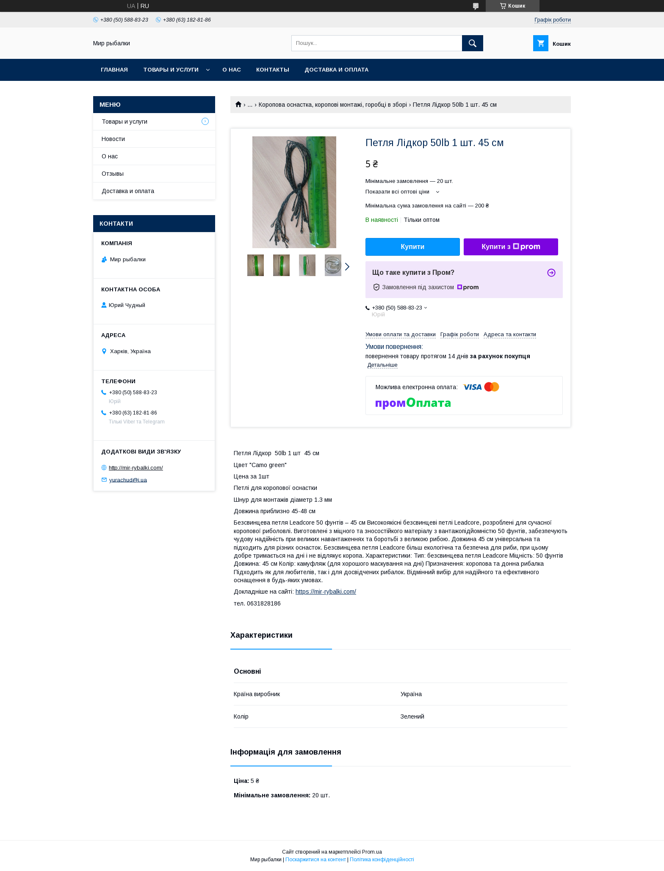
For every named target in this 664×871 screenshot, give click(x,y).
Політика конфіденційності (382, 860)
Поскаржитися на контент (315, 860)
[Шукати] (472, 43)
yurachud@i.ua (128, 479)
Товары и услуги (171, 69)
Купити (413, 246)
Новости (113, 138)
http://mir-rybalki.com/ (136, 468)
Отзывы (113, 173)
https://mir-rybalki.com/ (326, 591)
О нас (231, 69)
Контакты (272, 69)
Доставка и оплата (336, 69)
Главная (114, 69)
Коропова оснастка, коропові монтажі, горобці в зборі (333, 104)
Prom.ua (372, 852)
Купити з (510, 247)
